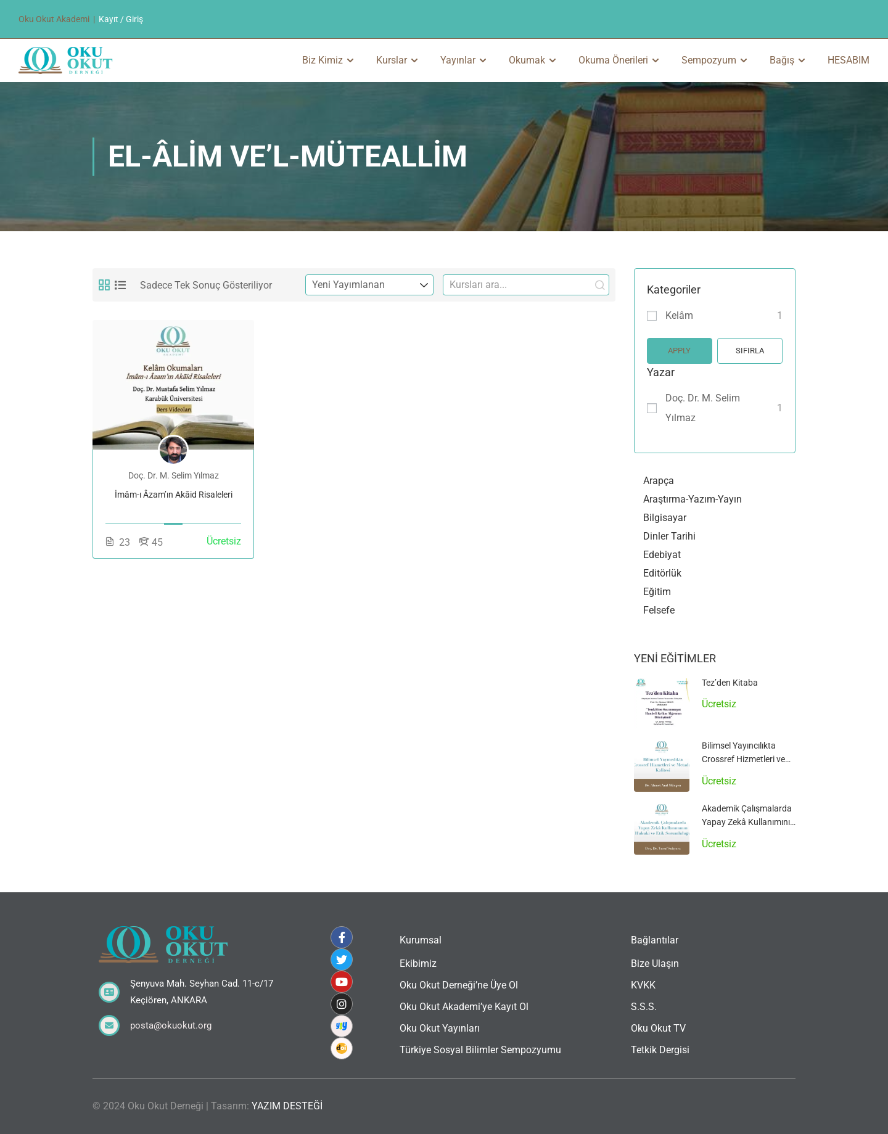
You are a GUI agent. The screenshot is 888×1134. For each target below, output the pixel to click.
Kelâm (679, 315)
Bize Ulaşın (655, 963)
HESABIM (849, 60)
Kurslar (391, 60)
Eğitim (657, 592)
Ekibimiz (418, 963)
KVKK (643, 985)
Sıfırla (750, 350)
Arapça (658, 481)
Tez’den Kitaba (730, 683)
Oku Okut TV (658, 1028)
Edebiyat (662, 555)
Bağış (782, 60)
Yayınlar (457, 60)
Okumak (527, 60)
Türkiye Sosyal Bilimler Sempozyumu (480, 1050)
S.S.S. (644, 1007)
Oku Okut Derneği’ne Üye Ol (459, 985)
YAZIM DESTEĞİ (287, 1106)
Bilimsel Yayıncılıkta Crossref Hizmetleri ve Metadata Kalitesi (743, 759)
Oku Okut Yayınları (440, 1028)
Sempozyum (708, 60)
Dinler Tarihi (669, 536)
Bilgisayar (664, 518)
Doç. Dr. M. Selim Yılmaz (702, 408)
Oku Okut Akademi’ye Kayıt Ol (464, 1007)
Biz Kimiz (322, 60)
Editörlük (662, 573)
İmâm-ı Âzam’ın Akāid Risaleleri (173, 494)
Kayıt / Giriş (121, 19)
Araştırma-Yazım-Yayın (692, 499)
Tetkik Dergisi (660, 1050)
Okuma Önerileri (613, 60)
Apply (679, 350)
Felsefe (659, 610)
